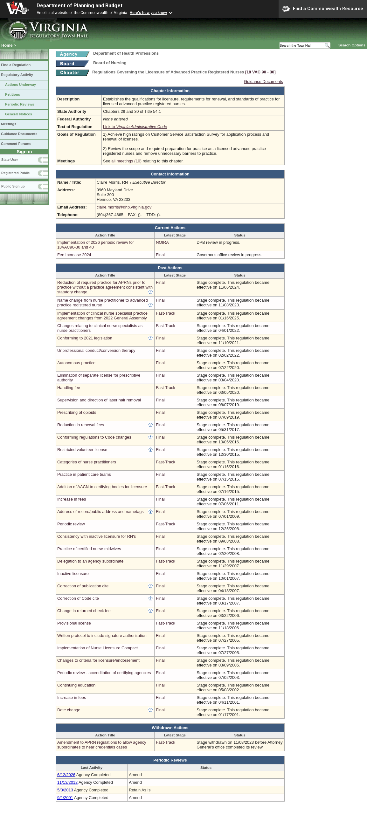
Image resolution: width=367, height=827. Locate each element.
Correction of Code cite (78, 598)
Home (7, 45)
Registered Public (15, 173)
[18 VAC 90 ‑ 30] (260, 72)
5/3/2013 (65, 790)
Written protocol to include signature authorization (102, 635)
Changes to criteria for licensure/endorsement (98, 660)
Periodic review (71, 524)
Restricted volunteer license (82, 449)
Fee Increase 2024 (74, 254)
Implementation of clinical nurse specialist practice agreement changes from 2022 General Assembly (102, 315)
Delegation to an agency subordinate (90, 561)
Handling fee (68, 387)
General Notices (18, 114)
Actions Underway (20, 84)
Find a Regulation (16, 65)
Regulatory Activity (17, 75)
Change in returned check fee (84, 610)
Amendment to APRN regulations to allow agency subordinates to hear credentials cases (101, 744)
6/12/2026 (66, 774)
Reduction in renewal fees (80, 424)
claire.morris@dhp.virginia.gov (124, 207)
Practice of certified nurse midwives (89, 548)
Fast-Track (165, 313)
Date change (68, 709)
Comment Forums (16, 144)
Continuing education (76, 685)
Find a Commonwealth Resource (322, 9)
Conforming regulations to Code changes (94, 437)
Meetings (8, 124)
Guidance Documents (19, 134)
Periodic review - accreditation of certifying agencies (104, 672)
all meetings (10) (126, 161)
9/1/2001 (65, 797)
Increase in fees (71, 499)
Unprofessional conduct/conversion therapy (96, 350)
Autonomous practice (76, 362)
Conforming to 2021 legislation (84, 338)
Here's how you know (148, 12)
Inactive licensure (73, 573)
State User (9, 159)
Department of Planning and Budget (79, 6)
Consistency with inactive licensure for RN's (96, 536)
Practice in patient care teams (84, 474)
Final (160, 254)
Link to (135, 126)
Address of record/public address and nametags (100, 511)
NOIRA (162, 242)
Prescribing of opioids (76, 412)
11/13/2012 (67, 782)
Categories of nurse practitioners (86, 462)
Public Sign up (12, 186)
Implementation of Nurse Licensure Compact (97, 648)
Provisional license (74, 623)
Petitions (12, 94)
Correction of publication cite (82, 586)
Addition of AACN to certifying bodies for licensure (102, 486)
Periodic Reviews (19, 104)
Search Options (351, 45)
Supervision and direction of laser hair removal (99, 400)
